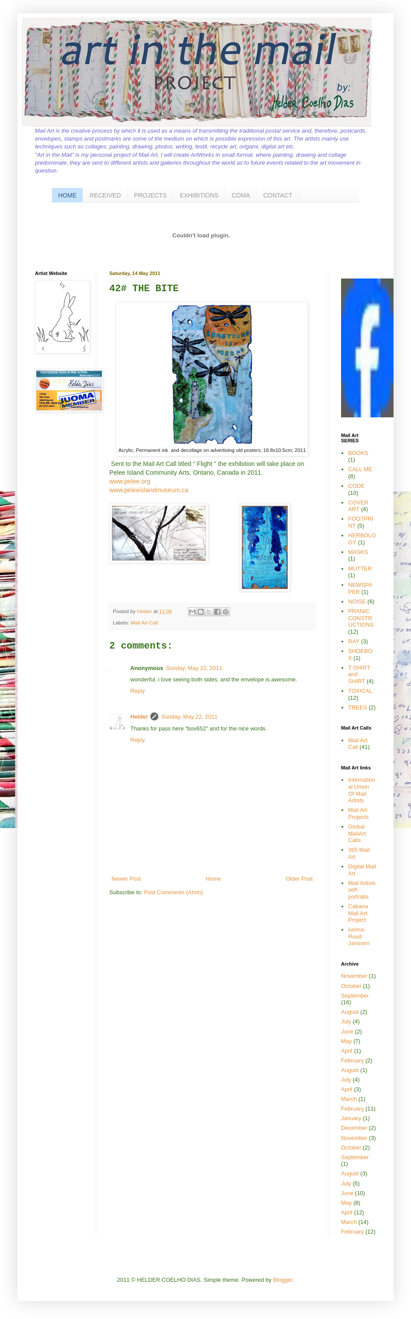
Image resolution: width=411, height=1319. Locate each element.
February (352, 1060)
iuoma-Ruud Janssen (358, 936)
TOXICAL (360, 691)
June (347, 1031)
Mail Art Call (144, 622)
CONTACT (278, 195)
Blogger (283, 1280)
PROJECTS (150, 195)
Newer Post (126, 878)
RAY (353, 641)
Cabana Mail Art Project (358, 913)
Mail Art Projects (358, 813)
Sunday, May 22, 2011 (194, 668)
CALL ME (360, 469)
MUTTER (360, 568)
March (349, 1099)
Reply (137, 691)
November (354, 976)
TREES (357, 707)
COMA (241, 195)
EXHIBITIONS (199, 195)
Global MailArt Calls (357, 833)
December (354, 1128)
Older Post (299, 878)
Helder (145, 611)
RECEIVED (105, 195)
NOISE (357, 601)
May (346, 1041)
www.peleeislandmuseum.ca (148, 490)
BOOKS (358, 453)
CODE (356, 486)
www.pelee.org (129, 481)
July (346, 1021)
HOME (67, 195)
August (350, 1012)
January (351, 1118)
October (351, 986)
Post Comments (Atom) (173, 892)
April (346, 1050)
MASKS (358, 552)
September (355, 995)
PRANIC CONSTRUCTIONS (361, 618)
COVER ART (358, 506)
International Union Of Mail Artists (361, 790)
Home (213, 878)
